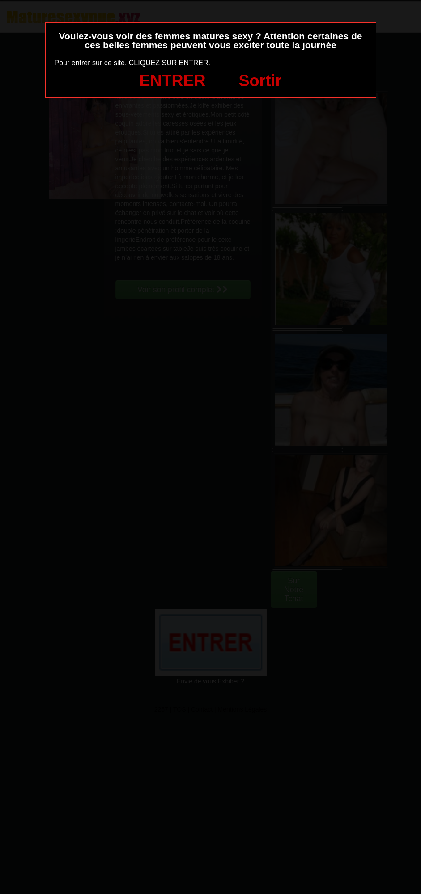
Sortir (259, 81)
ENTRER (173, 81)
